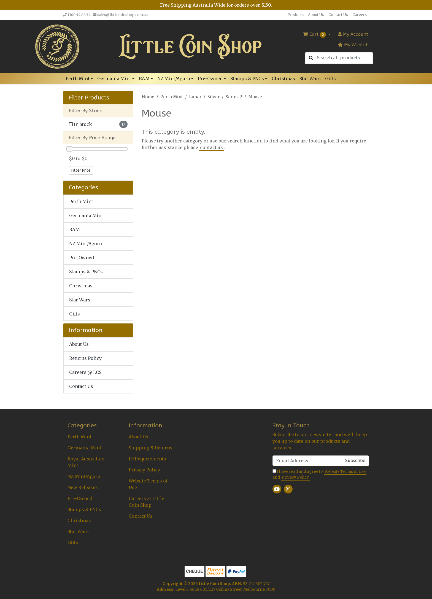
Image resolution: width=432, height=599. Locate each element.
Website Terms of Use (148, 484)
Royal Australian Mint (86, 462)
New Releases (83, 487)
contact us (211, 147)
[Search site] (311, 58)
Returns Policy (85, 358)
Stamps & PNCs (86, 271)
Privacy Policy (144, 470)
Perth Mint (81, 201)
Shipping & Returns (150, 447)
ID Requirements (147, 459)
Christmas (283, 78)
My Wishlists (353, 44)
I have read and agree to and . (319, 474)
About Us (316, 14)
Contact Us (338, 14)
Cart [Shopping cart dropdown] (315, 35)
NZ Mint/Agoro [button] (173, 78)
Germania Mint (86, 215)
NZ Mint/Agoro (85, 243)
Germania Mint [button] (114, 78)
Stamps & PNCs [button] (247, 78)
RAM (74, 229)
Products (295, 14)
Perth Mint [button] (78, 78)
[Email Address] (307, 460)
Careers (359, 14)
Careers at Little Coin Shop (146, 502)
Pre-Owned (81, 257)
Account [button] (353, 34)
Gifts (330, 78)
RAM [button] (144, 78)
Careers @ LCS (85, 372)
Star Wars (310, 78)
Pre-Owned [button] (210, 78)
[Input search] (344, 58)
